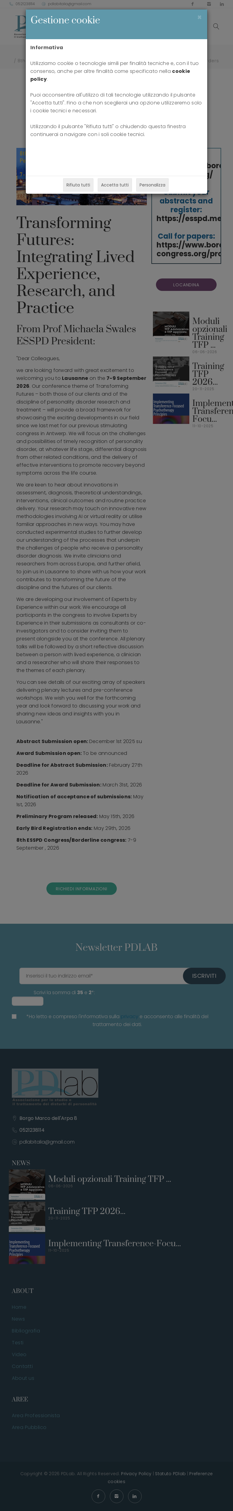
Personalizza (152, 185)
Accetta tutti (115, 185)
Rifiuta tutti (78, 185)
